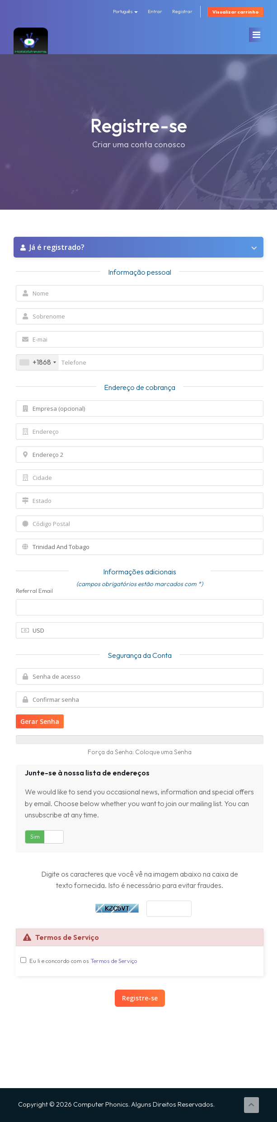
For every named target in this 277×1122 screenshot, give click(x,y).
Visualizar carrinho (235, 12)
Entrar (155, 11)
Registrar (182, 11)
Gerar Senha (39, 721)
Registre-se (140, 998)
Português (125, 11)
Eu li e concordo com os (83, 960)
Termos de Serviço (113, 960)
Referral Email (34, 590)
